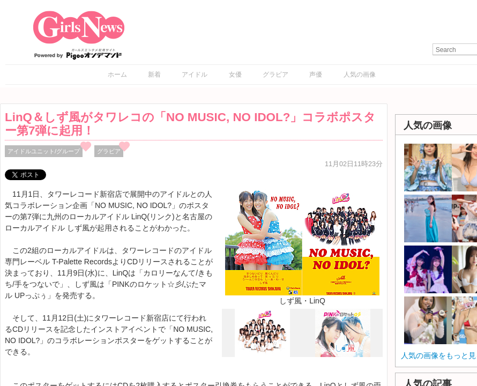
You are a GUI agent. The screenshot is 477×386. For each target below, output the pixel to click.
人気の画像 (360, 74)
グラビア (275, 74)
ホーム (117, 74)
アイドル (194, 74)
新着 (154, 74)
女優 (235, 74)
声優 (315, 74)
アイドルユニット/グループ (44, 151)
